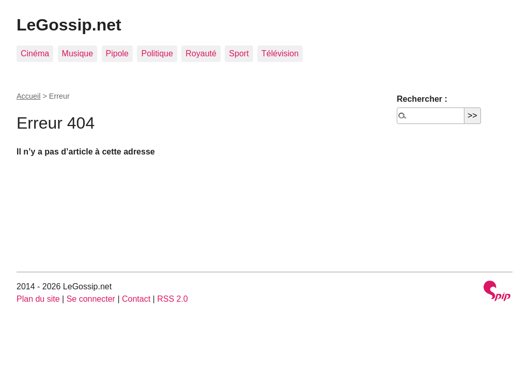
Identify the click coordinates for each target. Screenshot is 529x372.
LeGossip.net (69, 25)
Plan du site (38, 299)
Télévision (280, 53)
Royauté (200, 53)
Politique (157, 53)
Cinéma (35, 53)
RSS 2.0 (172, 299)
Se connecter (91, 299)
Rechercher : (422, 99)
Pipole (117, 53)
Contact (136, 299)
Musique (77, 53)
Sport (238, 53)
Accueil (28, 96)
